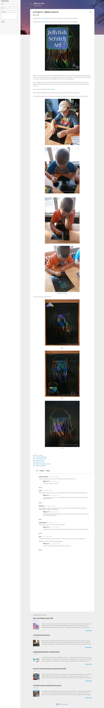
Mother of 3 (46, 481)
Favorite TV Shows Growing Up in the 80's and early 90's (49, 668)
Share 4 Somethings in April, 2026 (43, 618)
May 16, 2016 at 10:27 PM (50, 506)
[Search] (93, 4)
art (37, 470)
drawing (48, 470)
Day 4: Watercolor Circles (39, 462)
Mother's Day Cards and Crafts (43, 464)
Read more (88, 630)
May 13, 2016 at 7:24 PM (53, 476)
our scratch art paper (43, 22)
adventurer (41, 506)
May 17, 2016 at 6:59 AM (55, 511)
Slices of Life (39, 3)
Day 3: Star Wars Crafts (38, 460)
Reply (40, 487)
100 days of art (46, 18)
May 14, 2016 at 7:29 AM (55, 481)
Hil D (40, 536)
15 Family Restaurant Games (41, 635)
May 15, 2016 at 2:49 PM (47, 490)
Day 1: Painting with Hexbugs (40, 457)
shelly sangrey (42, 522)
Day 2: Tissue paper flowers (39, 458)
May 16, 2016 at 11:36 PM (52, 522)
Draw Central (51, 89)
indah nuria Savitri (43, 476)
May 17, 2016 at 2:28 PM (55, 543)
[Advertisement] (62, 598)
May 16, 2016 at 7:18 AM (55, 495)
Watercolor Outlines (40, 465)
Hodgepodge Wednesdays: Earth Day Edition (46, 652)
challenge (42, 470)
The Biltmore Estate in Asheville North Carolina (47, 685)
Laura (40, 490)
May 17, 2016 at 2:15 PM (47, 536)
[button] (91, 12)
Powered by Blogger (62, 704)
